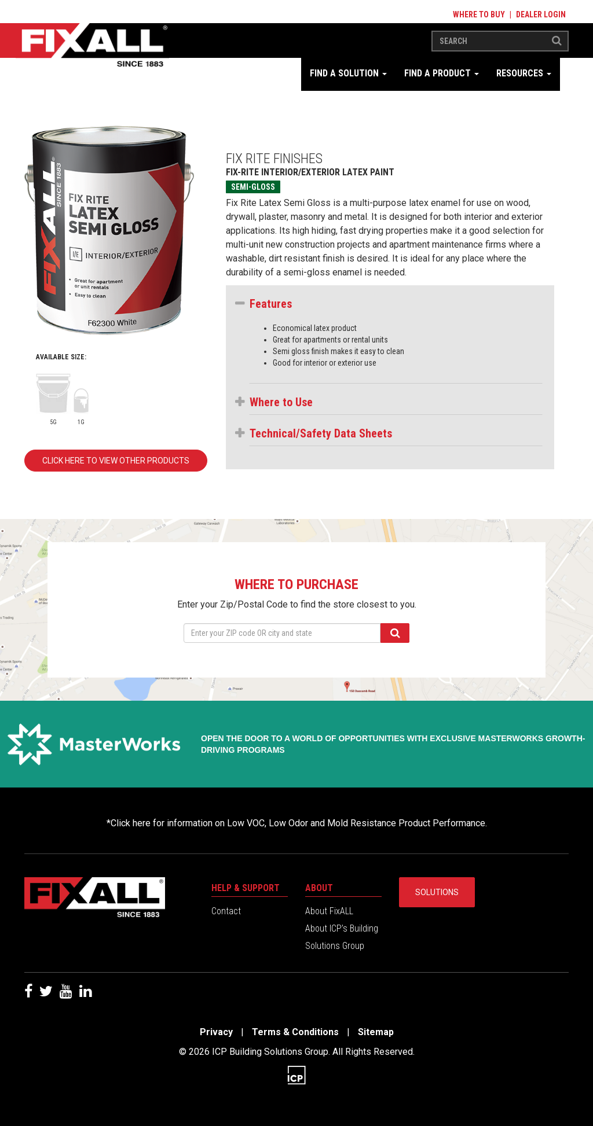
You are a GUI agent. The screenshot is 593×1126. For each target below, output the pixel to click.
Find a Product (441, 73)
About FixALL (329, 911)
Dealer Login (541, 14)
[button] (396, 303)
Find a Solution (348, 73)
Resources (523, 73)
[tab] (396, 306)
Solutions (437, 892)
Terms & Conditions (295, 1031)
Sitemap (376, 1031)
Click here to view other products (115, 460)
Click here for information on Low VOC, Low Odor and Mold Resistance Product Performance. (299, 823)
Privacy (216, 1031)
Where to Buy (479, 14)
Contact (226, 911)
